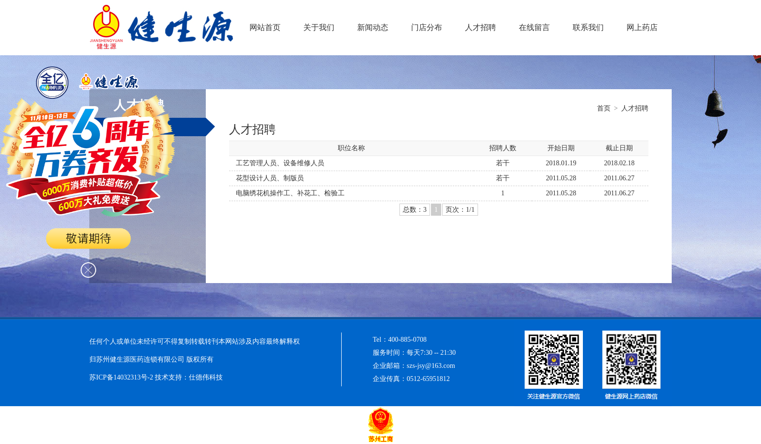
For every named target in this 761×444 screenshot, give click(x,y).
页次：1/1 (460, 209)
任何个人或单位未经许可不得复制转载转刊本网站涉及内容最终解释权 (194, 341)
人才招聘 (480, 27)
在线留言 (534, 27)
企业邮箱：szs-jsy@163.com (414, 365)
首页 (604, 108)
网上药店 (642, 27)
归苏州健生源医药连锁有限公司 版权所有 (151, 359)
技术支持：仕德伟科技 (189, 377)
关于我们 (318, 27)
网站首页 (265, 27)
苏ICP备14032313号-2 (122, 377)
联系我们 (588, 27)
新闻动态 (372, 27)
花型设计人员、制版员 (270, 178)
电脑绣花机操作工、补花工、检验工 (290, 193)
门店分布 (426, 27)
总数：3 (415, 209)
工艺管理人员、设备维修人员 (280, 163)
